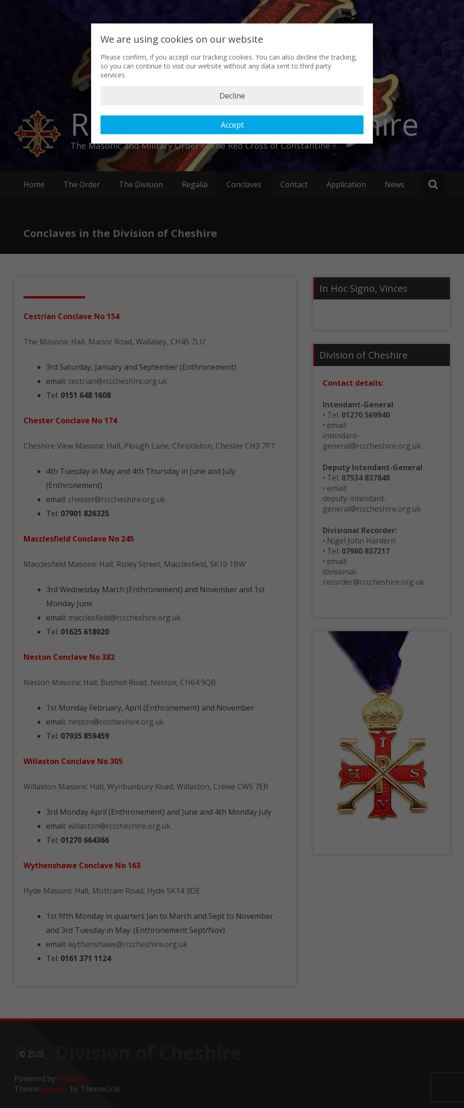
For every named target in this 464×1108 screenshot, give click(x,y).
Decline (232, 96)
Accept (232, 125)
